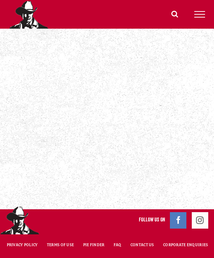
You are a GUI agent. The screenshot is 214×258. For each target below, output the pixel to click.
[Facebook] (178, 202)
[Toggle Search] (174, 14)
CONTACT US (142, 226)
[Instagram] (200, 202)
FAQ (118, 226)
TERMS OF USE (60, 226)
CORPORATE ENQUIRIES (185, 226)
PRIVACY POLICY (22, 226)
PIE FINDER (94, 226)
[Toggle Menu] (199, 14)
